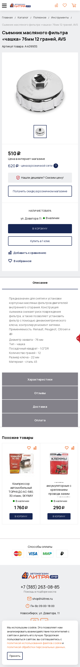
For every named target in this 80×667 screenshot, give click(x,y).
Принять (14, 656)
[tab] (40, 283)
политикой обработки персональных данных (36, 647)
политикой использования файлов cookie (34, 643)
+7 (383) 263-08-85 (40, 587)
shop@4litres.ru (40, 599)
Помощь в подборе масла (40, 591)
